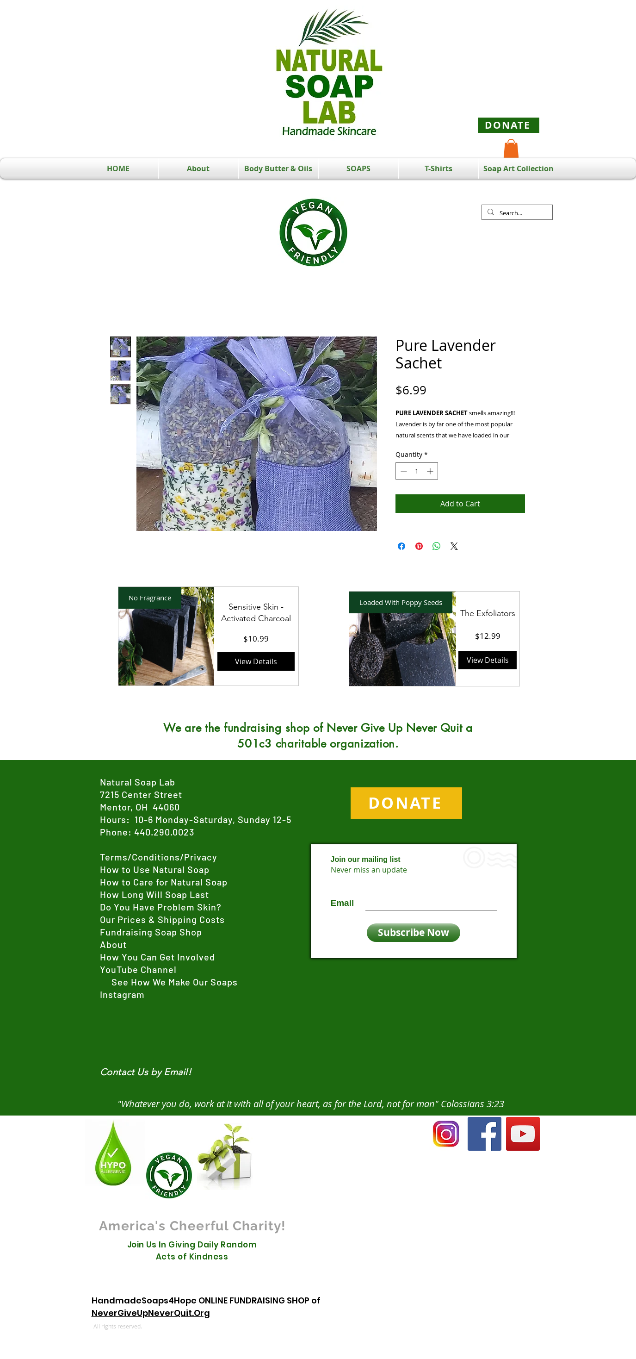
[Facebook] (484, 1134)
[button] (511, 148)
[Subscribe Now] (413, 932)
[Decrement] (402, 471)
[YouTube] (523, 1134)
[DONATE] (508, 125)
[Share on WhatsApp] (436, 546)
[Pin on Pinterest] (419, 546)
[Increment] (431, 471)
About (113, 944)
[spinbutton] (416, 471)
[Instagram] (446, 1134)
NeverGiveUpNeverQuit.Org (151, 1313)
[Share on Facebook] (401, 546)
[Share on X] (454, 546)
